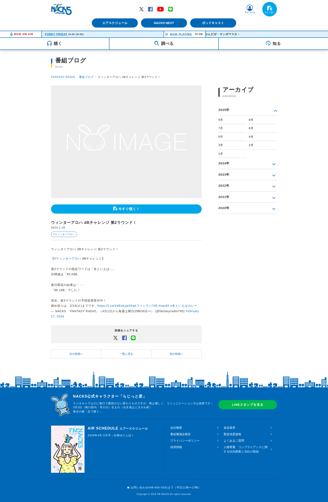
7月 (220, 128)
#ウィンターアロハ (64, 234)
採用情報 (176, 447)
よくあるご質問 (234, 440)
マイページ (250, 12)
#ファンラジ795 (146, 305)
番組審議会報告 (180, 434)
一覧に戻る (126, 353)
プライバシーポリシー (185, 440)
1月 (220, 153)
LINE (170, 9)
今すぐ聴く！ (129, 209)
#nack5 (164, 305)
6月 (251, 128)
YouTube (160, 9)
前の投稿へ (176, 353)
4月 (251, 136)
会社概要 (176, 427)
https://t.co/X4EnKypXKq (116, 305)
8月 (251, 119)
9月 (220, 119)
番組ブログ (86, 77)
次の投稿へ (76, 353)
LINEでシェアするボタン (133, 338)
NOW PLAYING (181, 34)
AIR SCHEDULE (118, 428)
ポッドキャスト (213, 23)
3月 (220, 145)
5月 (220, 136)
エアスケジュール (114, 23)
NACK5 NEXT (164, 23)
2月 (251, 145)
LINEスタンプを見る (247, 404)
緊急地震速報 (232, 434)
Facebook (150, 9)
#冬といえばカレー (183, 305)
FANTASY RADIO (63, 77)
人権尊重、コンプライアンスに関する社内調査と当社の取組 (246, 449)
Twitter (141, 9)
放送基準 (229, 427)
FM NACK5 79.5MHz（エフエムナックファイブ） (61, 9)
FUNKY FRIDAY (56, 34)
